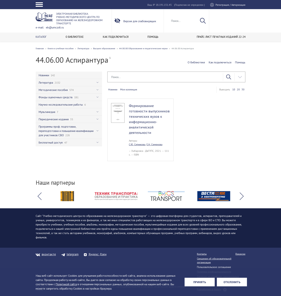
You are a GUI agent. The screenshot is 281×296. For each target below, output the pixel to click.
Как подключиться (220, 62)
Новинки (112, 89)
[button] (39, 196)
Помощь (240, 62)
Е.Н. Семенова (154, 144)
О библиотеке (196, 62)
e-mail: (40, 27)
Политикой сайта (66, 284)
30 (243, 89)
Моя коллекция (128, 89)
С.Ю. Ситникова (137, 144)
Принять (199, 282)
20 (238, 89)
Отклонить (231, 282)
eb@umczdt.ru (55, 27)
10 (233, 89)
